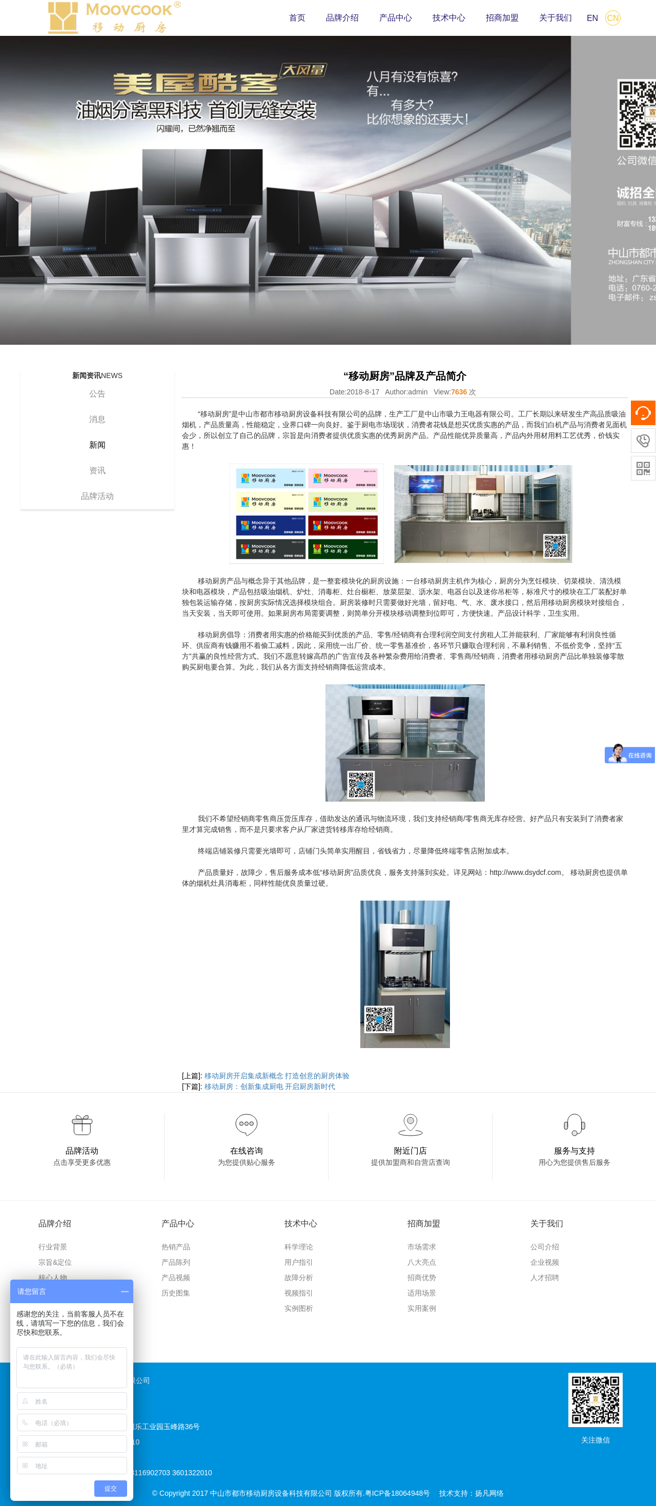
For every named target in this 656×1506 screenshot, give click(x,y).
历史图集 (175, 1293)
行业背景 (52, 1247)
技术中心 (449, 17)
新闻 (97, 445)
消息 (97, 419)
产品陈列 (175, 1262)
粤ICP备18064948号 (397, 1493)
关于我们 (555, 17)
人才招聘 (544, 1277)
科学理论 (298, 1247)
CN (613, 18)
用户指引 (298, 1262)
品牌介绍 (342, 17)
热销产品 (175, 1247)
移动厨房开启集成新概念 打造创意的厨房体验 (277, 1076)
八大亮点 (421, 1262)
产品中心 (395, 17)
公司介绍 (544, 1247)
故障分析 (298, 1277)
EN (592, 18)
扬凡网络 (489, 1493)
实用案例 (421, 1308)
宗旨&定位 (55, 1262)
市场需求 (421, 1247)
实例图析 (298, 1308)
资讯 (97, 470)
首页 (297, 17)
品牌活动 (97, 496)
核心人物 (52, 1277)
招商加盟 (502, 17)
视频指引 (298, 1293)
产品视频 (175, 1277)
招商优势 (421, 1277)
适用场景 (421, 1293)
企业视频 (544, 1262)
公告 (97, 393)
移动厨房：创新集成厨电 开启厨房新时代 (270, 1086)
